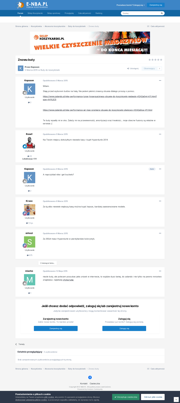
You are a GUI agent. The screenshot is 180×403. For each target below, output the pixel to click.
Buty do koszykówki (50, 70)
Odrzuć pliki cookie (152, 397)
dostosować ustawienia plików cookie (31, 400)
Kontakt (83, 383)
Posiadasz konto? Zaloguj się (131, 5)
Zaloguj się (124, 328)
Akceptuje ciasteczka (125, 397)
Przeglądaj (69, 13)
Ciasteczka (95, 383)
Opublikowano (55, 80)
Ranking (99, 13)
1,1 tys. (29, 223)
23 (30, 156)
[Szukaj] (134, 13)
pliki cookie (49, 397)
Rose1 (29, 134)
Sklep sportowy (53, 13)
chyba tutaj (68, 280)
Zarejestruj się (156, 5)
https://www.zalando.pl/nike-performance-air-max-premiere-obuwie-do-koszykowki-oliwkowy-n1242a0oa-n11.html (97, 110)
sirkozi (29, 233)
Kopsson (35, 67)
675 (29, 255)
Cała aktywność (84, 13)
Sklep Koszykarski (35, 13)
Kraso (29, 201)
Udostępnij (132, 68)
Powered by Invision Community (90, 389)
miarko (29, 271)
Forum (20, 14)
